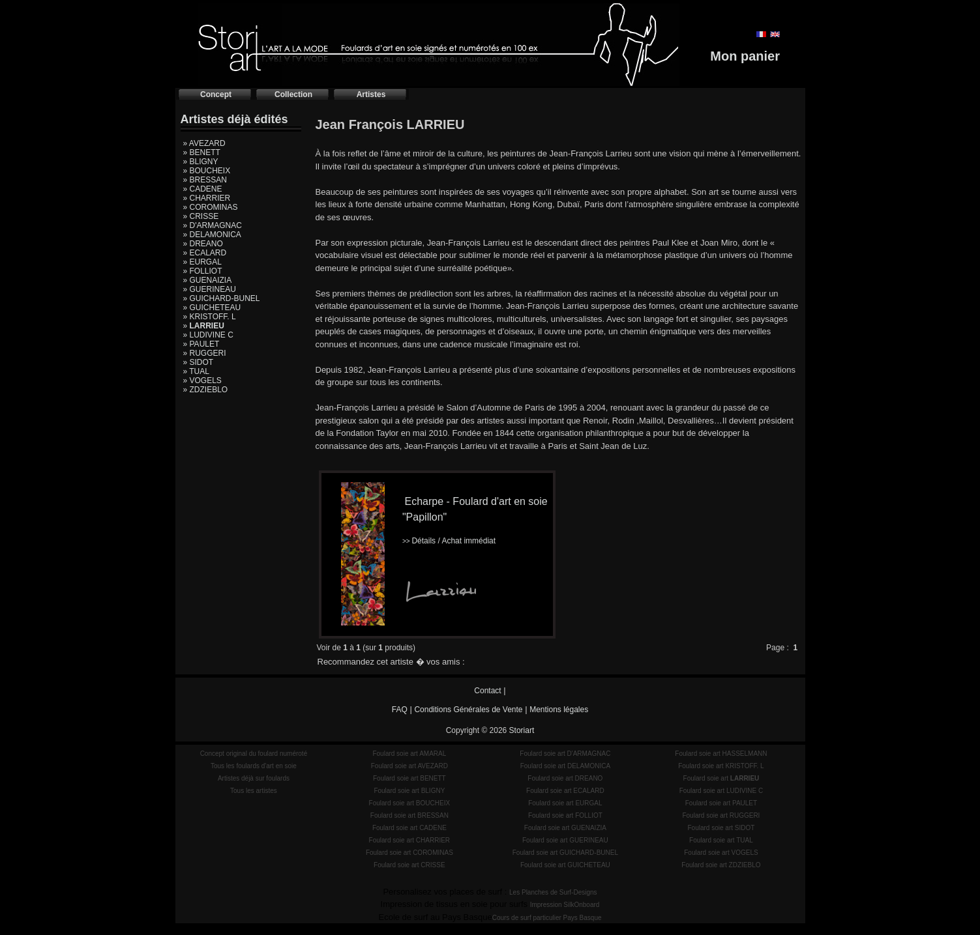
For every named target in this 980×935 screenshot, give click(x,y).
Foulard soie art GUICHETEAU (565, 865)
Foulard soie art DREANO (564, 778)
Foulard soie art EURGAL (565, 803)
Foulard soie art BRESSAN (409, 815)
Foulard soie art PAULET (721, 803)
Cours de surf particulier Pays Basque (547, 917)
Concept (215, 94)
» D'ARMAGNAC (212, 225)
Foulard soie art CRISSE (409, 865)
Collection (293, 94)
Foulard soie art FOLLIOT (565, 815)
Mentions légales (558, 709)
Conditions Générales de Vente (468, 709)
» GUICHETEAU (212, 307)
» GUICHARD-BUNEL (221, 298)
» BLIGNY (200, 161)
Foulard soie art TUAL (721, 840)
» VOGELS (202, 380)
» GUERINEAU (209, 289)
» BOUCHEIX (207, 170)
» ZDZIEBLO (205, 389)
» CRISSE (201, 216)
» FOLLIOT (202, 271)
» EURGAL (202, 261)
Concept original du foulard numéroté (254, 753)
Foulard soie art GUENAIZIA (565, 827)
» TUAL (196, 371)
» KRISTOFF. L (209, 316)
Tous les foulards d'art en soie (254, 766)
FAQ (400, 709)
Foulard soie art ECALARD (565, 790)
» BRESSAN (205, 179)
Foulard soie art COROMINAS (409, 852)
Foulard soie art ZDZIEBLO (720, 865)
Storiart (522, 730)
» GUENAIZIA (207, 280)
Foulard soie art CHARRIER (409, 840)
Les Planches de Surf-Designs (553, 892)
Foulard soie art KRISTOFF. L (721, 766)
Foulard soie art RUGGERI (721, 815)
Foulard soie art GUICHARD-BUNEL (565, 852)
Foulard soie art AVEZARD (409, 766)
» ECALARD (205, 252)
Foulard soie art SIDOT (721, 827)
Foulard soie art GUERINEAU (565, 840)
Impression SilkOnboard (565, 904)
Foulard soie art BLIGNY (409, 790)
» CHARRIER (207, 198)
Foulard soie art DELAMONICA (565, 766)
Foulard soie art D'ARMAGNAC (565, 753)
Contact (487, 690)
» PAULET (201, 344)
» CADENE (202, 189)
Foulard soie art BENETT (409, 778)
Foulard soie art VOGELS (721, 852)
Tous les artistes (253, 790)
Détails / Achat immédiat (449, 540)
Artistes (371, 94)
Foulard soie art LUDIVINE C (721, 790)
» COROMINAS (210, 207)
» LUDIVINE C (208, 334)
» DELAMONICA (212, 234)
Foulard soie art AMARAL (409, 753)
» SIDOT (198, 362)
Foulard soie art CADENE (409, 827)
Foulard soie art (721, 778)
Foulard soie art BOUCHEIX (410, 803)
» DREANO (203, 243)
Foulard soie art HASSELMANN (721, 753)
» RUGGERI (204, 353)
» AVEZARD (204, 143)
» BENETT (201, 152)
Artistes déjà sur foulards (254, 778)
